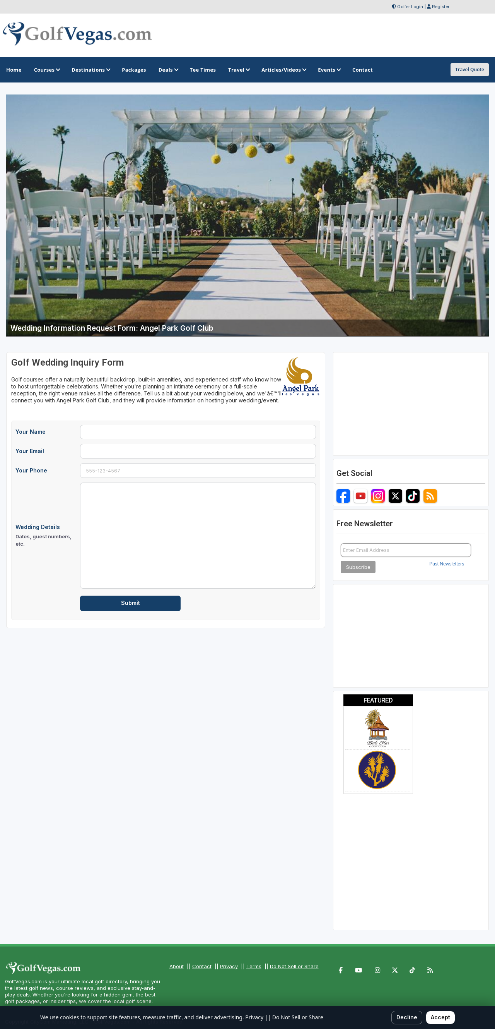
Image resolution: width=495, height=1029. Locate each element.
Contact (202, 966)
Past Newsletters (446, 564)
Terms (253, 966)
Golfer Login (410, 6)
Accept (440, 1017)
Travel (238, 69)
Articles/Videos (283, 69)
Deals (168, 69)
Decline (406, 1017)
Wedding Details (45, 536)
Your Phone (31, 470)
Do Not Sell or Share (294, 966)
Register (440, 6)
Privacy (229, 966)
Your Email (29, 451)
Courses (46, 69)
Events (329, 69)
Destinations (90, 69)
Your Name (30, 431)
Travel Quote (469, 69)
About (176, 966)
